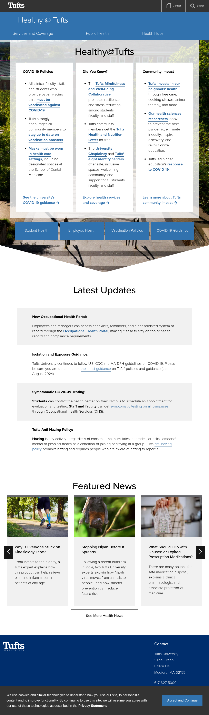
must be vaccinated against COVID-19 (44, 105)
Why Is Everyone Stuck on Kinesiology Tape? (37, 549)
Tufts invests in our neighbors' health (164, 86)
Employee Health (82, 230)
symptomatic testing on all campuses (139, 406)
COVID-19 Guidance (172, 230)
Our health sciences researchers (164, 116)
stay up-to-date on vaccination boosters (46, 137)
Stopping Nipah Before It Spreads (103, 549)
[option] (37, 550)
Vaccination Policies (127, 230)
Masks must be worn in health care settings (46, 154)
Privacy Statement (92, 705)
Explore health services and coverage (101, 200)
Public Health (97, 33)
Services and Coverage (33, 33)
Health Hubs (152, 33)
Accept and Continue (182, 700)
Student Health (36, 230)
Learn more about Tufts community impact (162, 200)
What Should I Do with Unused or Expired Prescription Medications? (171, 552)
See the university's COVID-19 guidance (39, 200)
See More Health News (104, 615)
